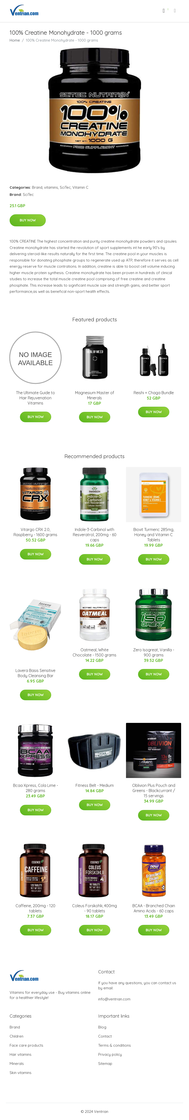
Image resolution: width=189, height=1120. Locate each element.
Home (15, 40)
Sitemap (105, 1063)
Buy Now (28, 220)
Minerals (17, 1063)
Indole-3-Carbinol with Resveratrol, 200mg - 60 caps (94, 534)
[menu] (175, 10)
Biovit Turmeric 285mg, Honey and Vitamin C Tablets (153, 534)
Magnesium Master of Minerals (94, 395)
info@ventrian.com (114, 999)
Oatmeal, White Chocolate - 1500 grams (94, 652)
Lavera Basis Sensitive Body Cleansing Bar (35, 673)
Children (16, 1036)
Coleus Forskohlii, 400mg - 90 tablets (94, 908)
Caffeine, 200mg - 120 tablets (35, 908)
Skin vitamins (21, 1072)
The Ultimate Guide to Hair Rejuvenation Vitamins (35, 397)
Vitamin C (80, 187)
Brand (37, 187)
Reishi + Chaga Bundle (154, 392)
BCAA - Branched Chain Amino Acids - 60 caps (153, 908)
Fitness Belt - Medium (95, 785)
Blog (102, 1027)
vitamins (51, 187)
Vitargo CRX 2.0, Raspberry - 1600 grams (35, 532)
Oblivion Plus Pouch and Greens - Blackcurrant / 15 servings (153, 790)
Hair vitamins (21, 1054)
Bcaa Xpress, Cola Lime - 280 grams (35, 788)
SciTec (65, 187)
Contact (105, 1036)
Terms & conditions (114, 1045)
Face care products (26, 1045)
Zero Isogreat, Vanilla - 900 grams (153, 652)
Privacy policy (110, 1054)
